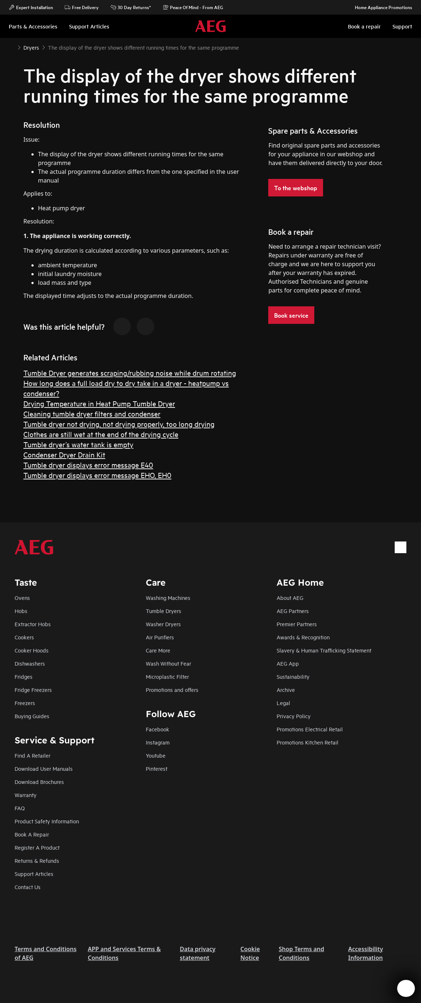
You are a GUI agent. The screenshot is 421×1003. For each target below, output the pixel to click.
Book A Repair (32, 834)
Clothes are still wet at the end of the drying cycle (100, 434)
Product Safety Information (47, 821)
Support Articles (34, 873)
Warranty (26, 794)
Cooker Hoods (32, 650)
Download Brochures (39, 781)
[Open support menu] (406, 988)
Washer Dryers (163, 623)
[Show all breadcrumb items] (12, 47)
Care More (158, 650)
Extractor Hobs (33, 623)
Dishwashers (30, 663)
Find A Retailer (32, 755)
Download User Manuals (44, 768)
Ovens (22, 597)
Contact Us (28, 886)
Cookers (24, 636)
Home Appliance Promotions (380, 7)
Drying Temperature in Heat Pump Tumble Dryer (99, 403)
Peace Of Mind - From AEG (193, 7)
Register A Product (37, 847)
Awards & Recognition (303, 636)
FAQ (20, 807)
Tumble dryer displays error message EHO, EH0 (97, 474)
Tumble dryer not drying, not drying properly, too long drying (119, 423)
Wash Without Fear (168, 663)
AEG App (288, 663)
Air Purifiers (160, 636)
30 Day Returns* (130, 7)
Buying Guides (32, 715)
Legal (283, 702)
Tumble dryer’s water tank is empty (78, 444)
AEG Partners (293, 610)
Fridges (24, 676)
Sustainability (293, 676)
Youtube (156, 755)
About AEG (290, 597)
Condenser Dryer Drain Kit (64, 454)
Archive (286, 689)
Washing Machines (168, 597)
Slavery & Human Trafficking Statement (324, 650)
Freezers (25, 702)
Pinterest (156, 768)
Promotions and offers (172, 689)
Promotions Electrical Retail (310, 729)
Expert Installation (31, 7)
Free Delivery (82, 7)
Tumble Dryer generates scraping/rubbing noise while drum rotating (129, 372)
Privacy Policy (294, 715)
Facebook (157, 729)
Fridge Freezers (33, 689)
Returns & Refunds (37, 860)
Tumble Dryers (163, 610)
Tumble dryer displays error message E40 (88, 464)
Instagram (158, 742)
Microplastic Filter (167, 676)
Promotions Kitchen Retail (307, 742)
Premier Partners (297, 623)
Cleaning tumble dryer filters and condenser (91, 413)
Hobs (21, 610)
